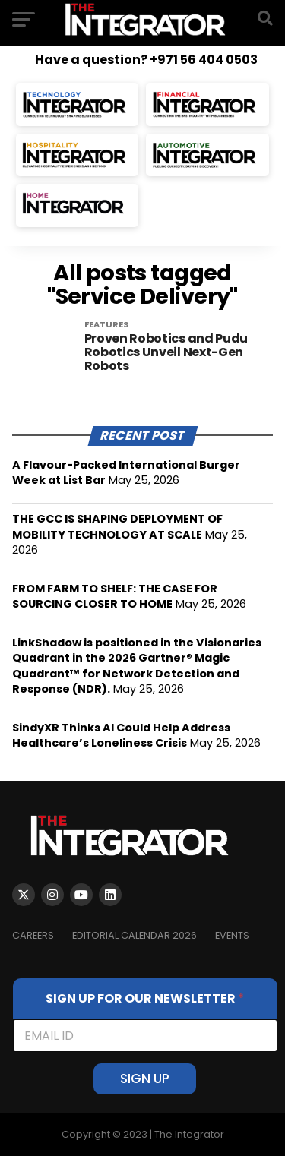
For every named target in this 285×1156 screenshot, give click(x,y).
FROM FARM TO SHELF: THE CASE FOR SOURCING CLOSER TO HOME (114, 596)
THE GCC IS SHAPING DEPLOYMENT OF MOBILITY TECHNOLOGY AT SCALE (117, 526)
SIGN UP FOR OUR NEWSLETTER (145, 998)
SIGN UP (144, 1078)
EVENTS (232, 935)
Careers (33, 935)
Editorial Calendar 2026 (134, 935)
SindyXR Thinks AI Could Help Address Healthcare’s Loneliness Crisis (121, 735)
